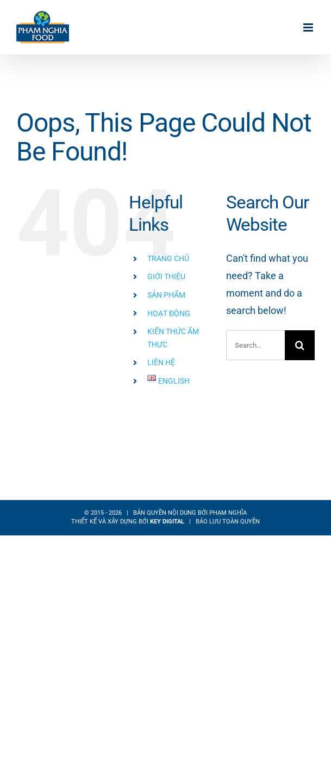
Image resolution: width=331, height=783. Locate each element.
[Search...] (255, 345)
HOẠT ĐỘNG (168, 313)
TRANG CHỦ (168, 258)
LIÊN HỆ (161, 362)
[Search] (300, 345)
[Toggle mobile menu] (309, 27)
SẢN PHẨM (166, 295)
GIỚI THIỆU (166, 276)
